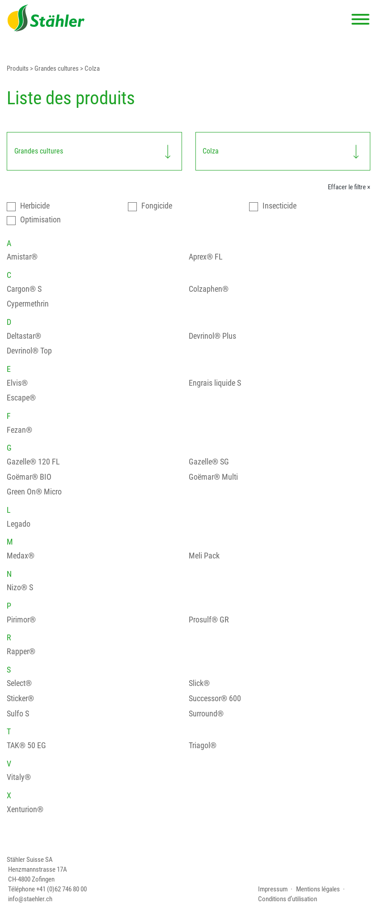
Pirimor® (21, 620)
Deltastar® (24, 336)
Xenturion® (25, 809)
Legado (18, 524)
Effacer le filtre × (349, 187)
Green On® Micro (34, 492)
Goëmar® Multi (213, 477)
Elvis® (17, 383)
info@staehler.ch (30, 899)
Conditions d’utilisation (287, 899)
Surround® (206, 714)
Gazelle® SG (209, 462)
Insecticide (280, 206)
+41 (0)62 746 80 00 (61, 889)
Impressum (273, 889)
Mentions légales (318, 889)
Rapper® (21, 651)
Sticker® (20, 698)
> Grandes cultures (54, 68)
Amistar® (22, 257)
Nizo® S (20, 587)
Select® (19, 683)
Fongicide (156, 206)
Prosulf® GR (209, 620)
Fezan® (19, 430)
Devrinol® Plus (212, 336)
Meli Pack (204, 556)
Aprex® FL (206, 257)
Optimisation (40, 220)
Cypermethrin (28, 304)
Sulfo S (18, 714)
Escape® (21, 398)
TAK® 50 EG (26, 745)
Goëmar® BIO (29, 477)
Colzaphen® (209, 289)
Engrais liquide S (215, 383)
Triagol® (202, 745)
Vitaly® (19, 777)
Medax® (20, 556)
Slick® (199, 683)
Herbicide (35, 206)
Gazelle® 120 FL (33, 462)
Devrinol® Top (29, 351)
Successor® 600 (215, 698)
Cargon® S (24, 289)
